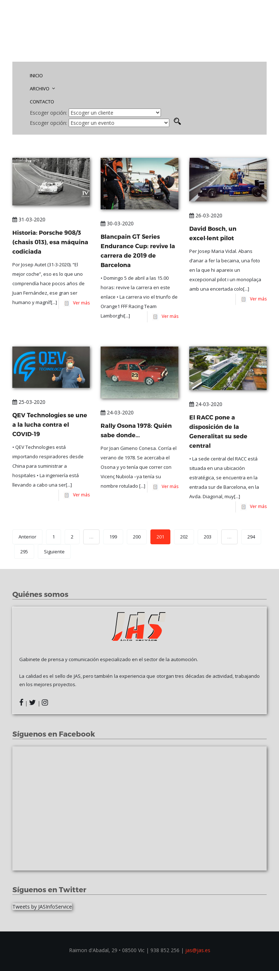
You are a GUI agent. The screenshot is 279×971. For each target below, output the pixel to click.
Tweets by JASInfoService (42, 906)
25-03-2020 (28, 401)
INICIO (36, 75)
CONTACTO (42, 101)
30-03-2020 (117, 223)
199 (113, 536)
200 (137, 536)
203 (207, 536)
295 (24, 551)
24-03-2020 (117, 412)
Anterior (27, 536)
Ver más (80, 303)
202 (184, 536)
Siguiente (54, 551)
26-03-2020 (205, 215)
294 (251, 536)
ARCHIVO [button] (42, 88)
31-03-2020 (28, 219)
